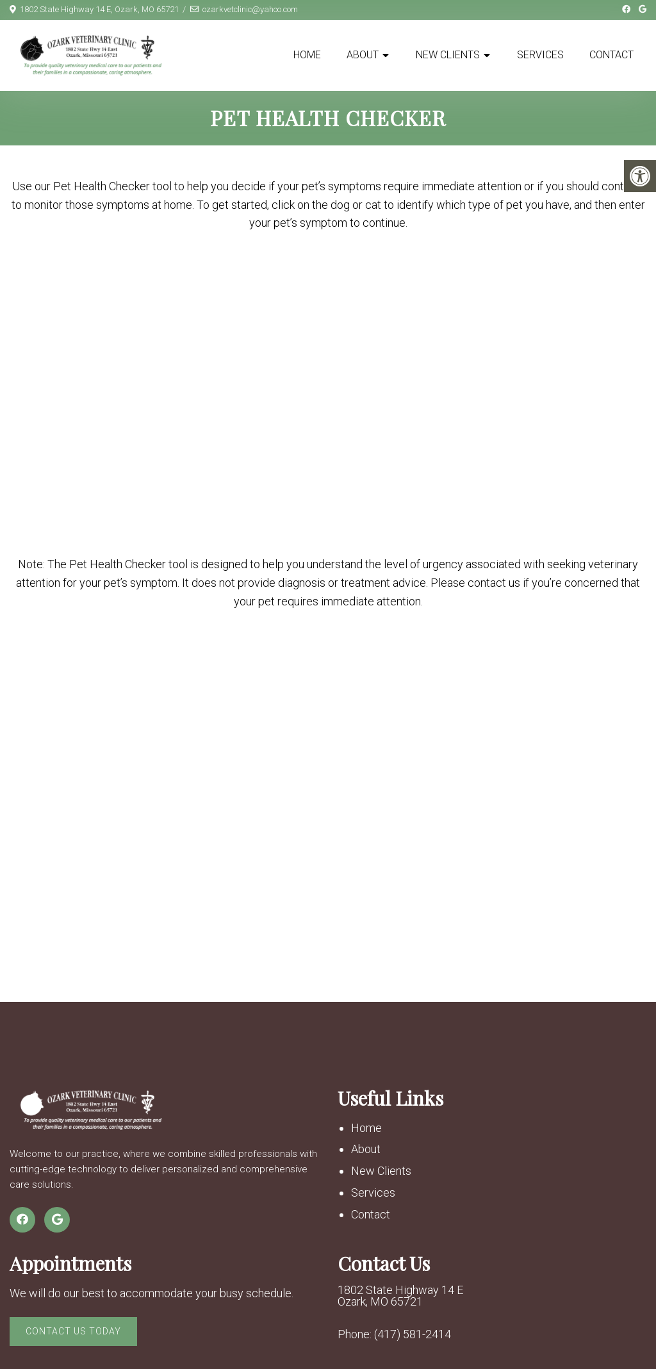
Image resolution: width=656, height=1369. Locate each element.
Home (307, 55)
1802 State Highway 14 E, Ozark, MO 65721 (99, 9)
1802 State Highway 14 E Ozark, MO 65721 (400, 1296)
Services (540, 55)
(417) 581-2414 (412, 1334)
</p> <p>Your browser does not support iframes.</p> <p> (328, 391)
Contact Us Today (73, 1331)
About (363, 55)
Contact (611, 55)
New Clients (448, 55)
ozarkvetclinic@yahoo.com (250, 9)
